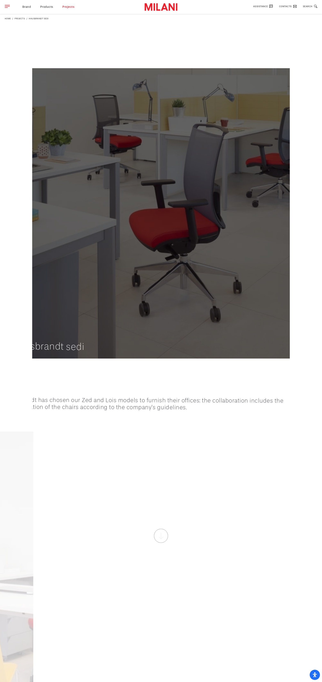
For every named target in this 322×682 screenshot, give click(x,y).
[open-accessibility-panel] (315, 675)
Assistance (263, 6)
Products (46, 7)
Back (307, 366)
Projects (68, 7)
